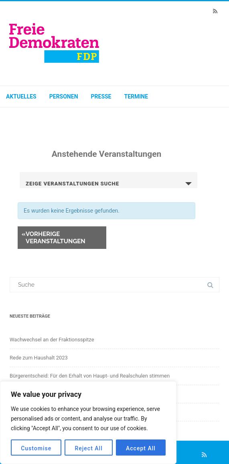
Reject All (89, 448)
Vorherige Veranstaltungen (53, 237)
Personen (63, 96)
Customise (36, 448)
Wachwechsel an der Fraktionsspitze (52, 340)
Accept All (141, 448)
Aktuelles (21, 96)
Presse (101, 96)
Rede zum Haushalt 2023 (39, 358)
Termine (136, 96)
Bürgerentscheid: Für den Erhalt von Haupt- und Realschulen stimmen (90, 376)
